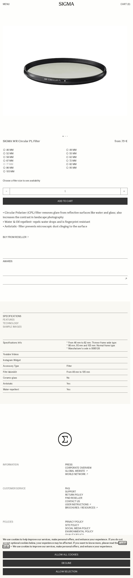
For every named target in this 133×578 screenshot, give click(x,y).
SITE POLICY (72, 525)
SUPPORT (70, 491)
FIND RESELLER (73, 498)
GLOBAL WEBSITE (75, 471)
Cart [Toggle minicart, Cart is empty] (125, 4)
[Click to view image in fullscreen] (65, 70)
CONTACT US (72, 501)
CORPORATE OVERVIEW (78, 467)
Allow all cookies (66, 554)
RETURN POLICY (74, 494)
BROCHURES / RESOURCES (80, 507)
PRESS (68, 464)
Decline (66, 563)
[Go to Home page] (66, 4)
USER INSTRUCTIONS (76, 504)
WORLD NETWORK (75, 474)
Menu (6, 4)
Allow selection (66, 571)
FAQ (67, 488)
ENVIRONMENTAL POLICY (79, 531)
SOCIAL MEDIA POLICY (77, 528)
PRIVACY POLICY (74, 521)
